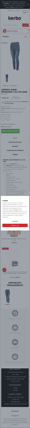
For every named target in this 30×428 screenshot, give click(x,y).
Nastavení (15, 221)
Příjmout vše (15, 225)
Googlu (16, 210)
